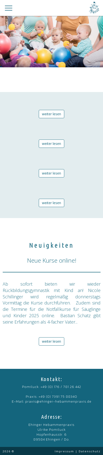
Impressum (64, 451)
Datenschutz (90, 451)
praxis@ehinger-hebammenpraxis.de (58, 401)
